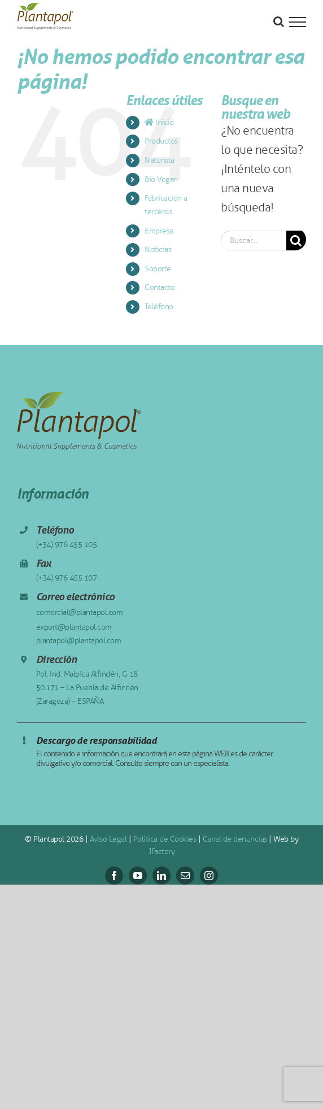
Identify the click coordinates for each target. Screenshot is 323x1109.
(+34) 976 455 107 (66, 578)
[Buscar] (296, 240)
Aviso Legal (108, 839)
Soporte (158, 269)
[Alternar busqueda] (278, 21)
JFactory (161, 851)
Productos (161, 141)
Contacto (159, 287)
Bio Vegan (161, 179)
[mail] (185, 876)
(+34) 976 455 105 (66, 544)
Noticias (158, 249)
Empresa (159, 231)
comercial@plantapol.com (79, 612)
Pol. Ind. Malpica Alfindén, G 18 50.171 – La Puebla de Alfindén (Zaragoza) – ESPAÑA (87, 687)
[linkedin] (161, 876)
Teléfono (159, 306)
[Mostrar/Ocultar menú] (297, 22)
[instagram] (209, 876)
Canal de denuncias (235, 839)
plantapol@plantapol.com (78, 641)
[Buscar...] (253, 240)
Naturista (159, 160)
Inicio (159, 122)
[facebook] (114, 876)
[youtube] (138, 876)
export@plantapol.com (74, 627)
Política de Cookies (165, 839)
